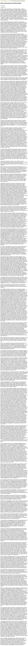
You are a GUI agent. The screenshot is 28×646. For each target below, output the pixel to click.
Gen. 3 (22, 268)
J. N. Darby (9, 0)
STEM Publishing (3, 0)
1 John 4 (2, 439)
